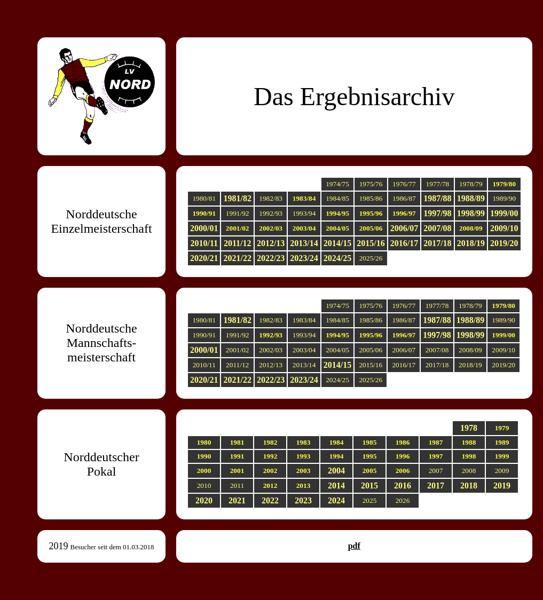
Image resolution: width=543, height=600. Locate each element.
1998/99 (471, 213)
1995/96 (371, 213)
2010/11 (204, 243)
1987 (436, 442)
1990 (204, 456)
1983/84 (304, 198)
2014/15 (337, 243)
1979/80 (504, 184)
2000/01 (204, 228)
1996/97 (404, 213)
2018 (468, 485)
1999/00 (504, 213)
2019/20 (504, 243)
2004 (336, 470)
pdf (354, 545)
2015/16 (370, 243)
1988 (469, 442)
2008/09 (471, 228)
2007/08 (437, 228)
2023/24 (304, 258)
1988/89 (471, 198)
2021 (237, 500)
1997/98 (437, 213)
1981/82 (237, 198)
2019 (501, 485)
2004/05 (337, 228)
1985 (370, 442)
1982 (270, 442)
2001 (237, 471)
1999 (502, 456)
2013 (303, 485)
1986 (403, 442)
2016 (402, 485)
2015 (369, 485)
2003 (303, 471)
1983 (303, 442)
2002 (270, 471)
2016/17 (404, 243)
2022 (270, 500)
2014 (336, 485)
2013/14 (304, 243)
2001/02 (237, 228)
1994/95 (337, 213)
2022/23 (271, 258)
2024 (336, 500)
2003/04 (304, 228)
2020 (204, 500)
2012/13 (271, 243)
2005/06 (371, 228)
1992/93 (270, 335)
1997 (436, 456)
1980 (204, 442)
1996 (403, 456)
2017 (435, 485)
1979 (502, 428)
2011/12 (237, 243)
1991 (237, 456)
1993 (303, 456)
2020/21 (204, 258)
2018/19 (471, 243)
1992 (270, 456)
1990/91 (204, 213)
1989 (502, 442)
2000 (204, 471)
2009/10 (504, 228)
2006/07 (404, 228)
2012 (270, 485)
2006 (403, 471)
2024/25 (337, 258)
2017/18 (437, 243)
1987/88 (437, 198)
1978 (468, 427)
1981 (237, 442)
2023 (303, 500)
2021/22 (237, 258)
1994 (336, 456)
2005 (370, 471)
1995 (370, 456)
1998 (469, 456)
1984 (336, 442)
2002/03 (270, 228)
